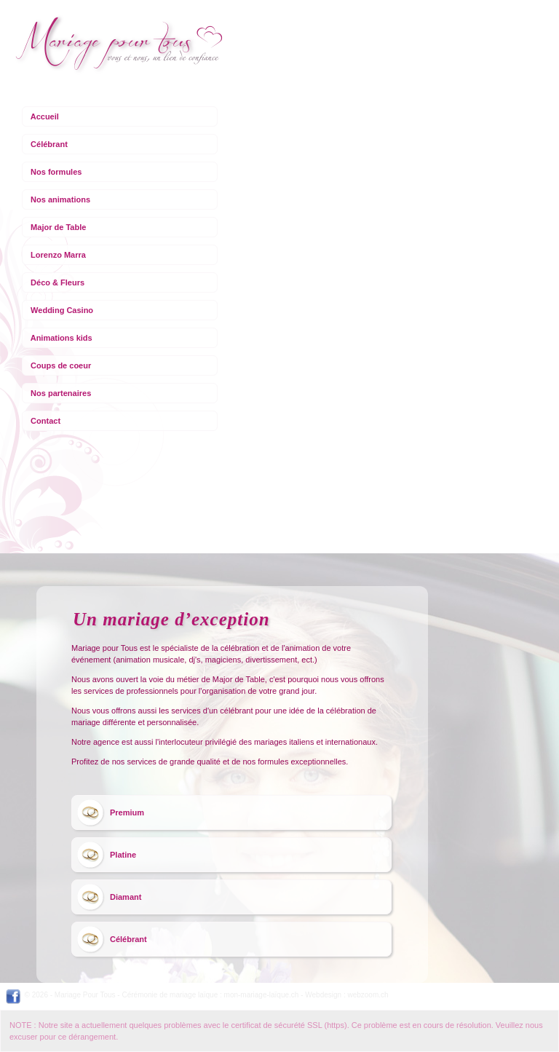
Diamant (125, 897)
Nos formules (56, 171)
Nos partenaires (60, 393)
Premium (127, 812)
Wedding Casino (62, 310)
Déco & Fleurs (57, 282)
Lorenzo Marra (58, 254)
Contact (45, 420)
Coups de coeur (60, 365)
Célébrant (49, 144)
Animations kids (61, 337)
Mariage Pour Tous (85, 995)
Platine (123, 854)
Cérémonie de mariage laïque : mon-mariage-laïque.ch (210, 995)
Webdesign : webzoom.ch (346, 995)
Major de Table (58, 227)
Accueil (44, 116)
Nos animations (60, 199)
